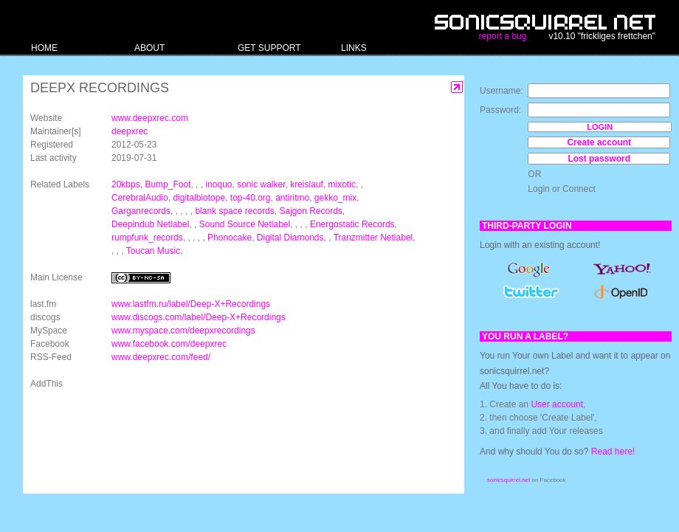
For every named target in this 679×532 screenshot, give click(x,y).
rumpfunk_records (147, 237)
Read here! (613, 451)
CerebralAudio (139, 198)
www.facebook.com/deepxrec (169, 344)
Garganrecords (140, 211)
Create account (599, 142)
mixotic (342, 184)
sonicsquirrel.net (508, 480)
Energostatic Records (352, 224)
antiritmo (292, 198)
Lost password (599, 158)
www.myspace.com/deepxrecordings (183, 330)
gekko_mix (335, 198)
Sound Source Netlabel (244, 224)
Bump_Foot (167, 184)
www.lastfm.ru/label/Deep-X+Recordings (190, 304)
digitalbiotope (199, 198)
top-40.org (250, 198)
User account (557, 404)
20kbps (125, 184)
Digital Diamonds (290, 237)
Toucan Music (153, 251)
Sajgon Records (310, 211)
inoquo (218, 184)
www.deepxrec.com (149, 118)
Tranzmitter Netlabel (373, 237)
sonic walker (261, 184)
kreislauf (306, 184)
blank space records (234, 211)
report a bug (503, 36)
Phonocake (229, 237)
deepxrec (129, 131)
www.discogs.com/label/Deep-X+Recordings (198, 317)
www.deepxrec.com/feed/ (160, 357)
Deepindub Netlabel (150, 224)
